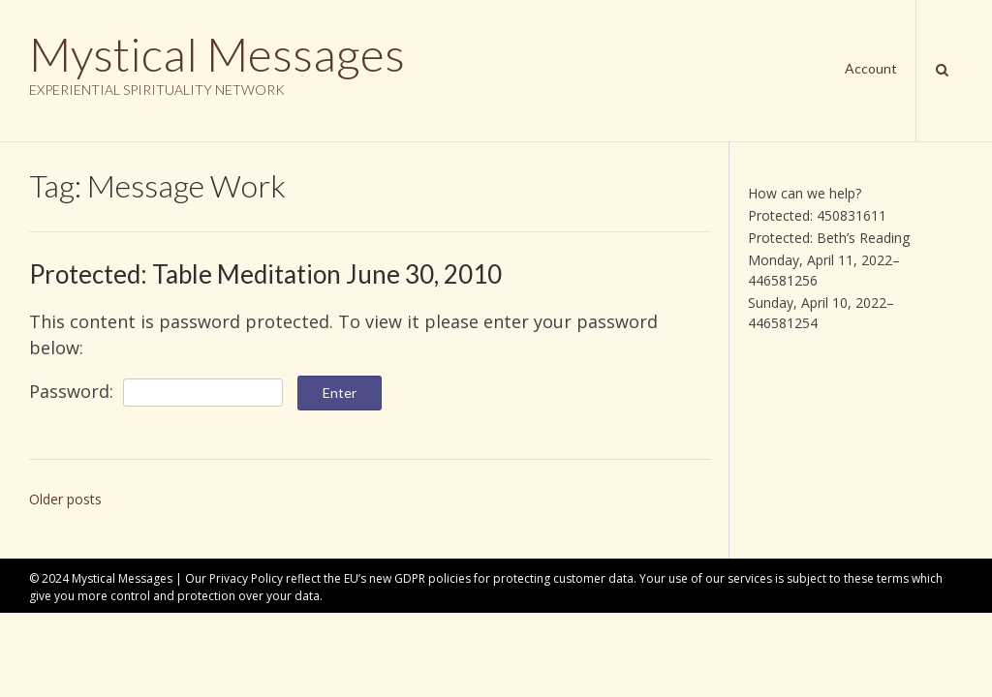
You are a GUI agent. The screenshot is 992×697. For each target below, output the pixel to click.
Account (871, 68)
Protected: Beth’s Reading (829, 237)
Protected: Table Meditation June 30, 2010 (265, 273)
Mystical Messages (217, 54)
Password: (156, 391)
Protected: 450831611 (817, 215)
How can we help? (804, 193)
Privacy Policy (246, 578)
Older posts (65, 499)
